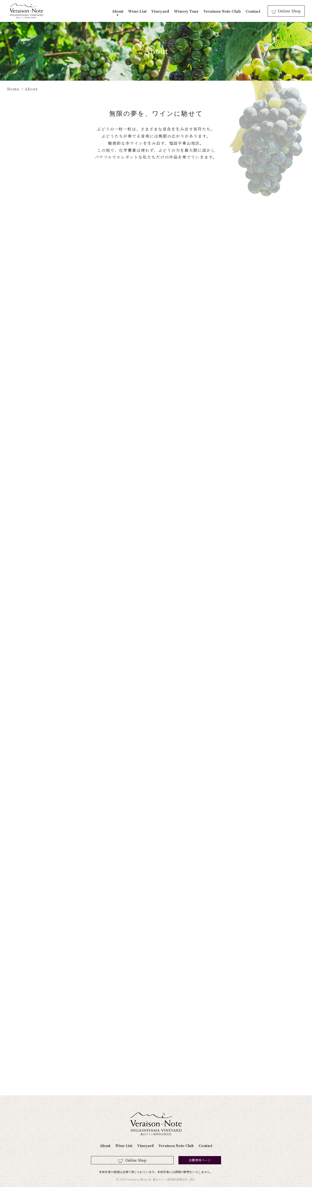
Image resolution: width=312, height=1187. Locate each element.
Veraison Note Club (224, 11)
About (120, 11)
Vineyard (162, 11)
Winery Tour (188, 11)
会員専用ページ (180, 1160)
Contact (255, 11)
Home (13, 88)
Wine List (139, 11)
